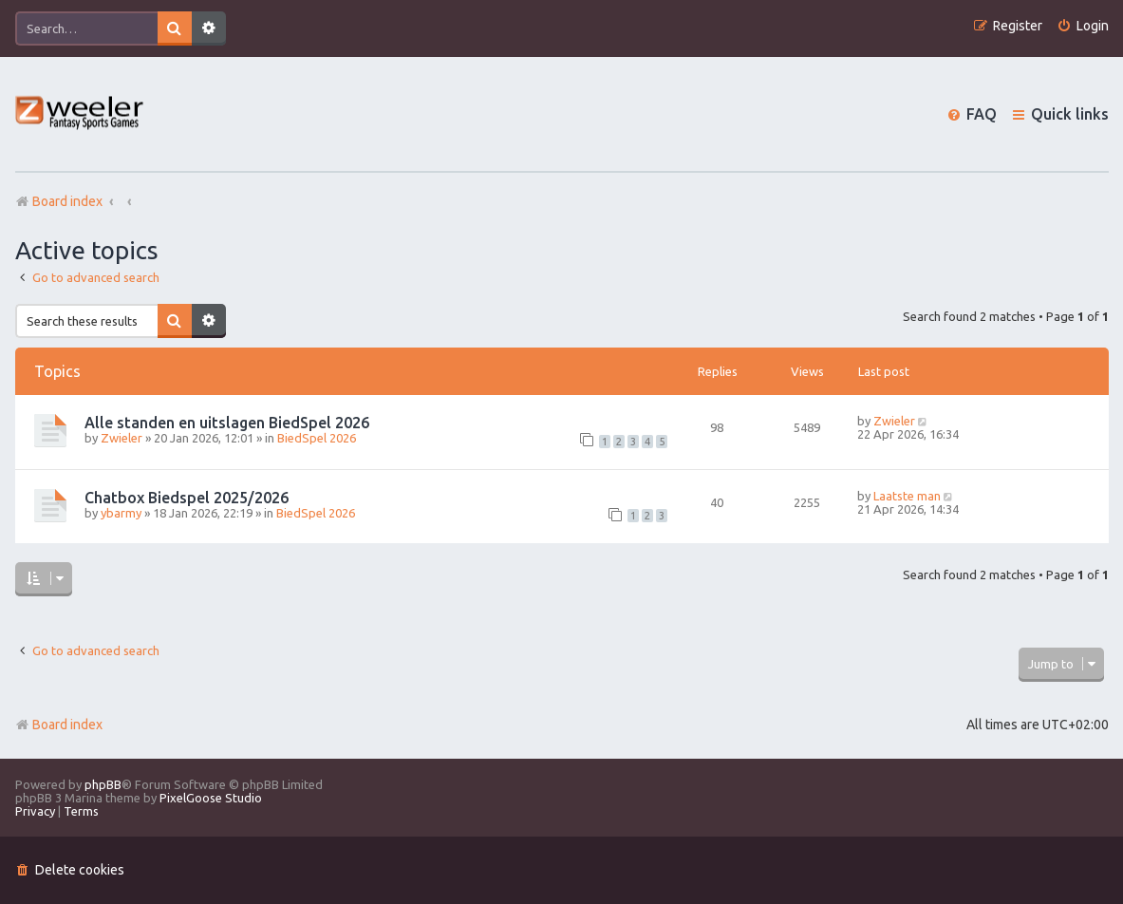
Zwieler (121, 437)
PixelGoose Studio (210, 797)
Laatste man (907, 495)
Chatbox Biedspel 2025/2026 (186, 497)
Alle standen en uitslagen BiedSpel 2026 (226, 422)
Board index (59, 724)
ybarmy (121, 512)
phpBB (103, 784)
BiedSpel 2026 (316, 437)
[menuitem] (1083, 26)
